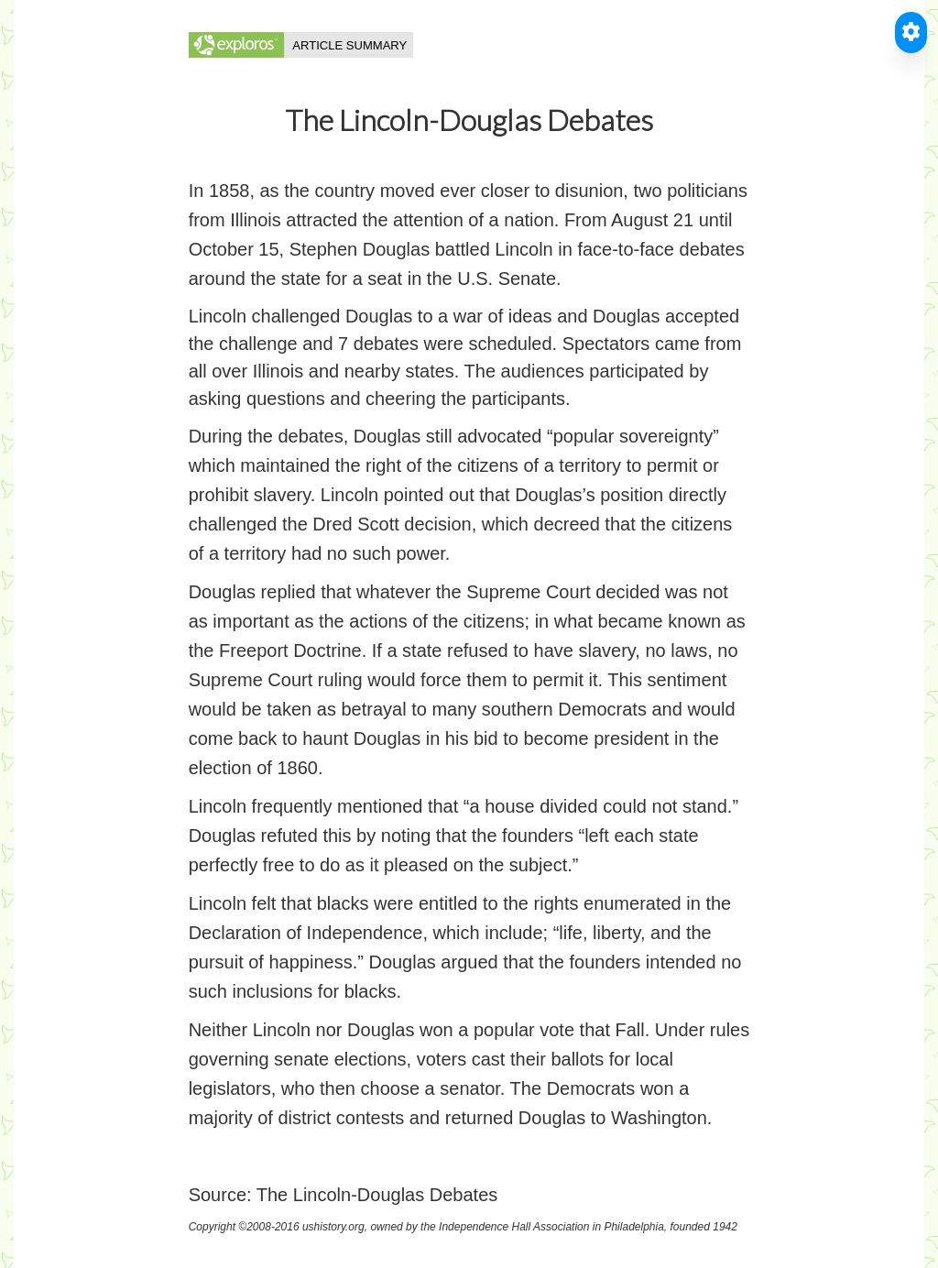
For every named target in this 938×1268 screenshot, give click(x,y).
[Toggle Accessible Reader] (911, 32)
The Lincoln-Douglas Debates (377, 1195)
